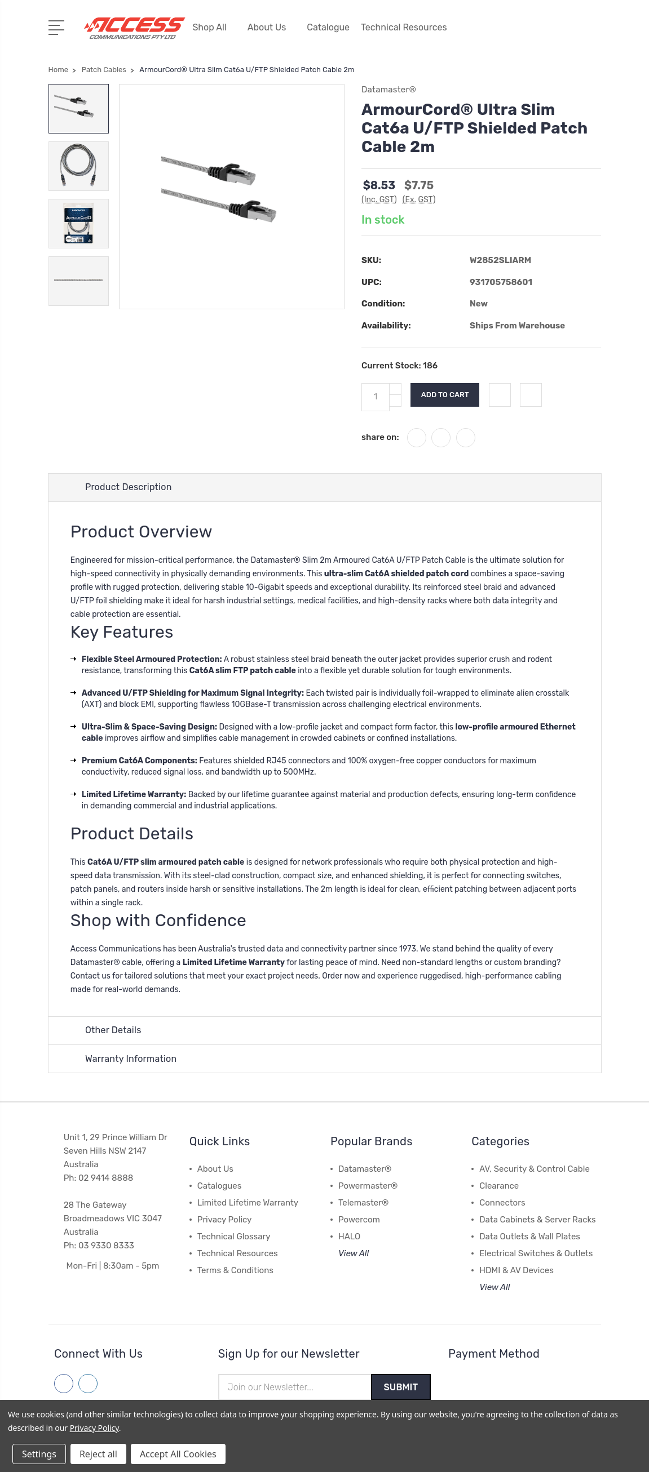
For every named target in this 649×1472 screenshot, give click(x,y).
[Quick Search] (571, 34)
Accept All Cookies (178, 1454)
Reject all (98, 1454)
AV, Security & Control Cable (534, 1169)
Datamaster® (364, 1169)
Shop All (214, 26)
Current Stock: (399, 364)
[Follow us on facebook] (63, 1383)
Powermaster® (368, 1186)
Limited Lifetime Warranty (247, 1203)
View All (353, 1253)
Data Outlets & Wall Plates (529, 1236)
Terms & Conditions (235, 1270)
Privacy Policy (224, 1220)
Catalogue (328, 26)
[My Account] (524, 34)
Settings (39, 1454)
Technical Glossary (234, 1236)
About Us (272, 26)
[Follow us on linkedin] (88, 1383)
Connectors (502, 1203)
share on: (380, 435)
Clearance (499, 1186)
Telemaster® (363, 1203)
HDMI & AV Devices (516, 1270)
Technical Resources (409, 26)
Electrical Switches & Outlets (536, 1253)
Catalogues (219, 1186)
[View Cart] (595, 34)
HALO (349, 1236)
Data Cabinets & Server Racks (537, 1220)
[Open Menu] (58, 25)
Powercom (359, 1220)
